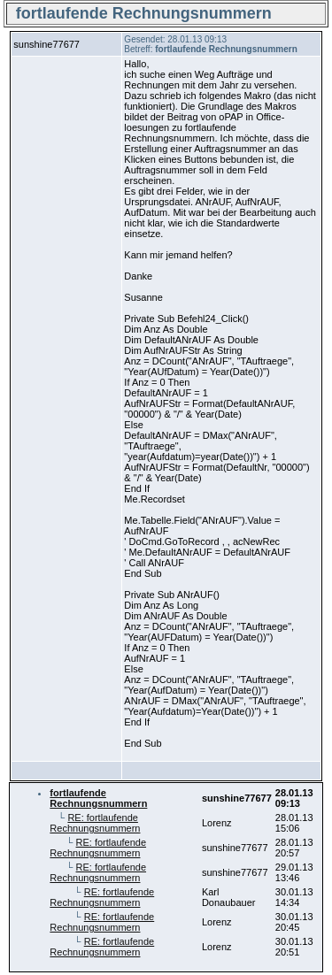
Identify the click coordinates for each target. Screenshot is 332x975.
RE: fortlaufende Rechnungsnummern (95, 822)
